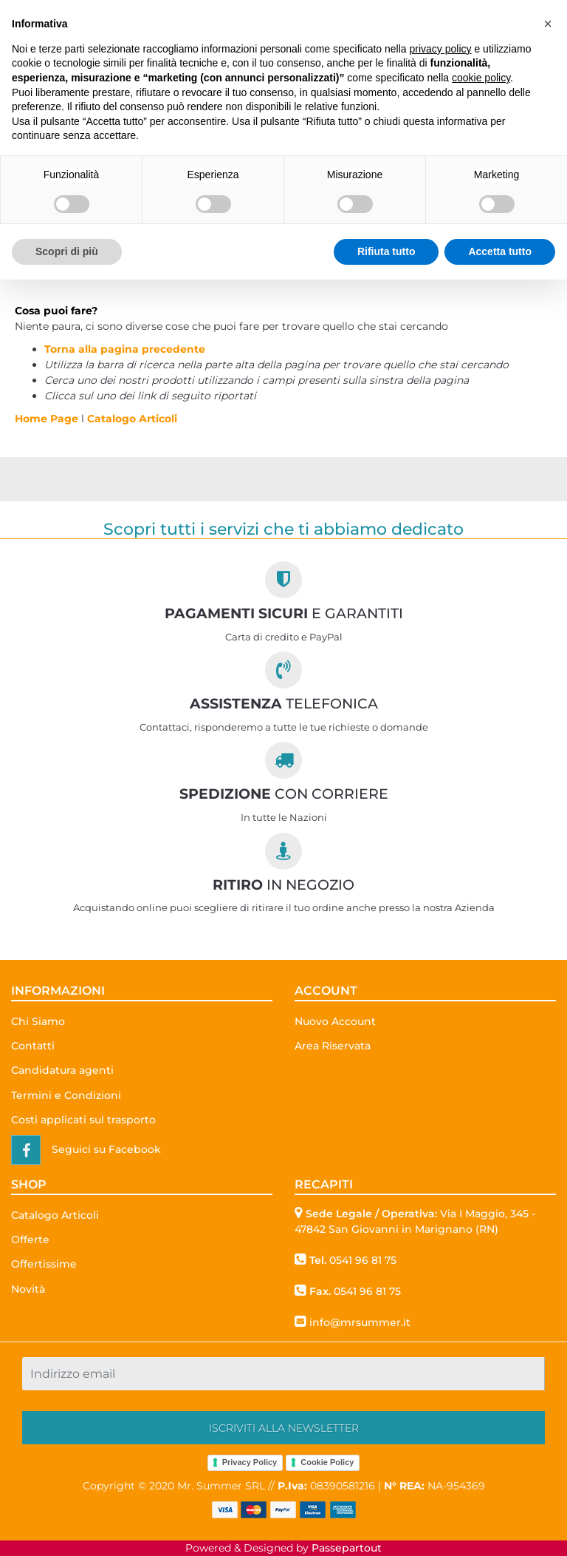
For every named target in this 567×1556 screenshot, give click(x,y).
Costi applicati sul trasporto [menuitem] (83, 1119)
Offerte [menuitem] (30, 1239)
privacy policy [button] (441, 49)
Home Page (48, 418)
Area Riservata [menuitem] (333, 1045)
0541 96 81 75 (362, 1260)
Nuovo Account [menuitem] (335, 1021)
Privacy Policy (250, 1462)
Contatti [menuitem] (33, 1045)
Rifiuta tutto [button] (386, 251)
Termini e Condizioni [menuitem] (66, 1095)
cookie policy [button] (481, 78)
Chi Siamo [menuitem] (38, 1021)
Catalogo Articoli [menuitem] (55, 1215)
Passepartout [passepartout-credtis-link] (347, 1548)
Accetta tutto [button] (500, 251)
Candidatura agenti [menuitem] (62, 1070)
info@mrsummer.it (359, 1322)
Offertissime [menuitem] (44, 1264)
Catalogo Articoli (132, 418)
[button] (283, 1427)
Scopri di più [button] (66, 251)
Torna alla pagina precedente (124, 349)
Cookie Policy (327, 1462)
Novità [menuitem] (28, 1289)
